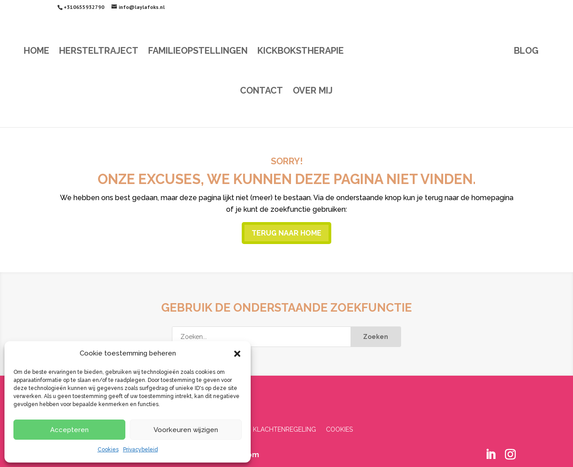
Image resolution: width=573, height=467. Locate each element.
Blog (526, 51)
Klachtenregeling (284, 429)
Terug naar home (286, 233)
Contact (261, 91)
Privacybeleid (140, 449)
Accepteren (69, 430)
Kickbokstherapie (300, 51)
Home (36, 51)
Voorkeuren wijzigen (186, 430)
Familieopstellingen (198, 51)
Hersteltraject (98, 51)
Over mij (313, 91)
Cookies (108, 449)
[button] (237, 353)
